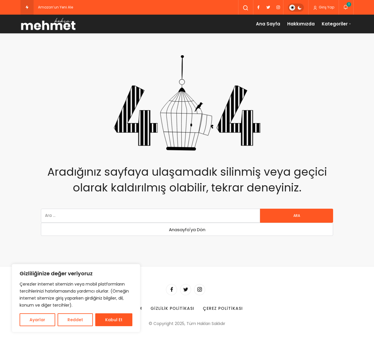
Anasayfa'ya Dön (187, 230)
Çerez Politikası (223, 308)
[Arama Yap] (245, 8)
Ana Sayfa (268, 24)
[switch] (296, 8)
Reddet (75, 320)
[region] (76, 298)
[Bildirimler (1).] (346, 7)
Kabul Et (113, 320)
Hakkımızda (301, 24)
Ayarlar (37, 320)
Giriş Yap (323, 7)
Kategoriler (335, 24)
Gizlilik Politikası (172, 308)
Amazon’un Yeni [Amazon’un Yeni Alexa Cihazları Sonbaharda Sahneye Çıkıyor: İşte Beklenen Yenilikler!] (52, 7)
